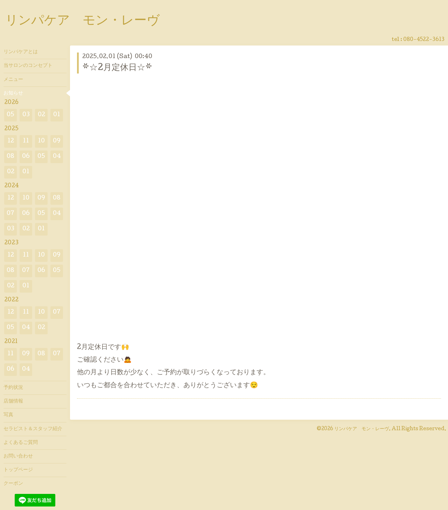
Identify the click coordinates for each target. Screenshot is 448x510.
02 (41, 115)
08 (10, 157)
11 (26, 141)
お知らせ (13, 93)
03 (26, 115)
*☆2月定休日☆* (117, 68)
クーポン (13, 484)
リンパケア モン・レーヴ (82, 21)
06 (26, 157)
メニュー (13, 80)
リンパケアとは (21, 52)
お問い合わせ (18, 456)
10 (41, 141)
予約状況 (13, 388)
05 (10, 115)
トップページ (18, 470)
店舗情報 (13, 401)
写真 (8, 415)
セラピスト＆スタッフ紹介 (33, 429)
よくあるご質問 (21, 443)
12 (10, 141)
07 (10, 214)
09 (57, 141)
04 (57, 157)
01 (56, 115)
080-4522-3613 (423, 40)
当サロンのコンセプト (28, 66)
